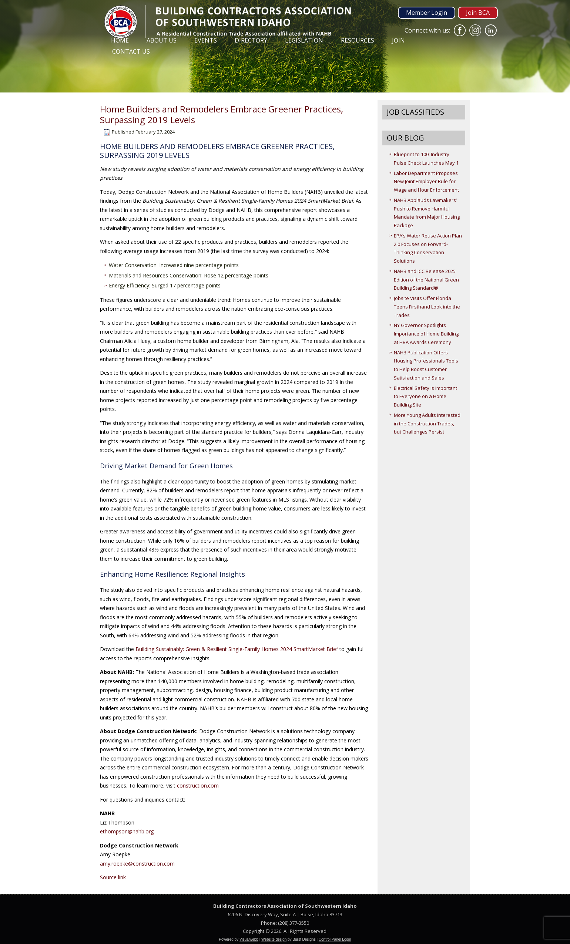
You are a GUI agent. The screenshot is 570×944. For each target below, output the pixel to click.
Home (120, 40)
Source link (113, 877)
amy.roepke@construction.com (137, 863)
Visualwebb (248, 939)
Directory (251, 40)
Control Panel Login (335, 939)
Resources (357, 40)
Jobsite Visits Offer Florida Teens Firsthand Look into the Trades (427, 306)
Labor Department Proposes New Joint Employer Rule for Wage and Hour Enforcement (426, 181)
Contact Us (131, 51)
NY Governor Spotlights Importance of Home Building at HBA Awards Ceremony (426, 333)
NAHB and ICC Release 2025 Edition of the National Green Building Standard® (426, 279)
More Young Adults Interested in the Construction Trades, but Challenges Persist (427, 423)
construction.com (198, 785)
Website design (273, 939)
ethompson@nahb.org (127, 831)
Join (398, 40)
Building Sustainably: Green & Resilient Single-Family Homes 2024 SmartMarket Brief (236, 649)
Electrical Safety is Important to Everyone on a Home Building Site (425, 396)
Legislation (304, 40)
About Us (162, 40)
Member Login (426, 13)
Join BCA (478, 13)
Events (205, 40)
